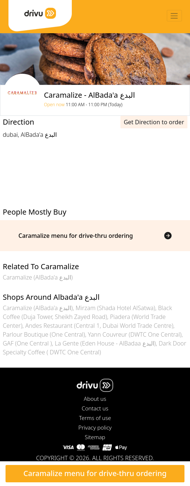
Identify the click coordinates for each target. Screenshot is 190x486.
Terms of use (95, 417)
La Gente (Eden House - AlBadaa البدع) (105, 343)
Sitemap (95, 437)
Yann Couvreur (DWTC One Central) (135, 334)
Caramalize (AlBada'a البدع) (38, 277)
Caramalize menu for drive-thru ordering (95, 473)
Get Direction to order (154, 122)
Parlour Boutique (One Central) (44, 334)
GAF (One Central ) (27, 343)
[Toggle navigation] (174, 15)
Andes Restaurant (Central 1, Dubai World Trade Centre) (99, 326)
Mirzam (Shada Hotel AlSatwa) (115, 308)
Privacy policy (95, 427)
